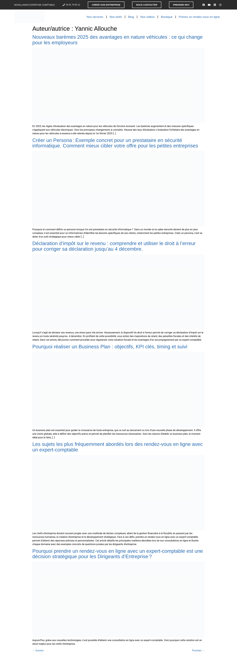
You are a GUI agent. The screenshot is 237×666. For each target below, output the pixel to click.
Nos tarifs (116, 16)
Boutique (166, 16)
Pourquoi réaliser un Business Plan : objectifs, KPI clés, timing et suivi (110, 346)
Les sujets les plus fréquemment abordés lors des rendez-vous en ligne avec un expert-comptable (117, 447)
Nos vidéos (147, 16)
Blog (131, 16)
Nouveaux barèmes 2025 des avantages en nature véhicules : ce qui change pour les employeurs (117, 39)
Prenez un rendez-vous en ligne (199, 16)
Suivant (38, 650)
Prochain (198, 650)
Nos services (95, 16)
